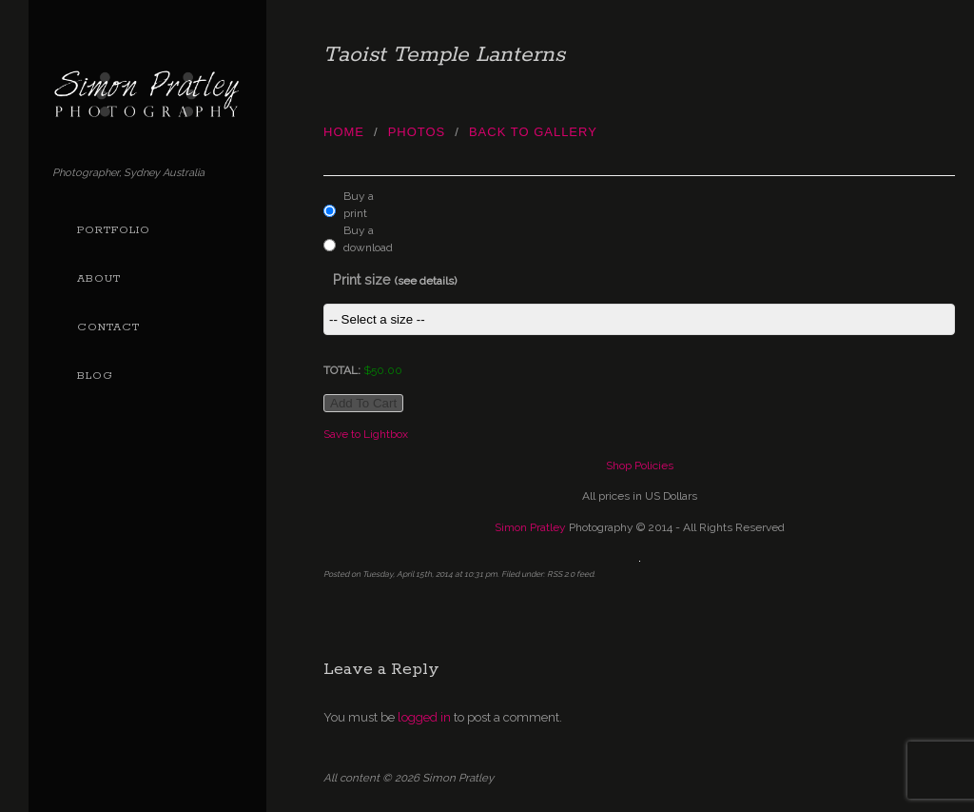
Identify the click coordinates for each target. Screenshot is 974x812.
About (99, 279)
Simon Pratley (530, 527)
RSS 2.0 (561, 574)
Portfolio (113, 230)
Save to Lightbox (365, 434)
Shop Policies (639, 465)
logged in (424, 717)
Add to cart (363, 403)
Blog (95, 376)
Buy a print (358, 204)
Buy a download (363, 239)
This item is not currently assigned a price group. (639, 319)
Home (343, 132)
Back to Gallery (533, 132)
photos (417, 132)
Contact (108, 327)
